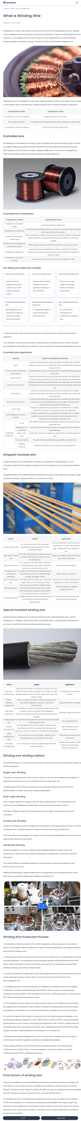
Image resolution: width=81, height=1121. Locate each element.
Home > (8, 8)
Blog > (13, 8)
